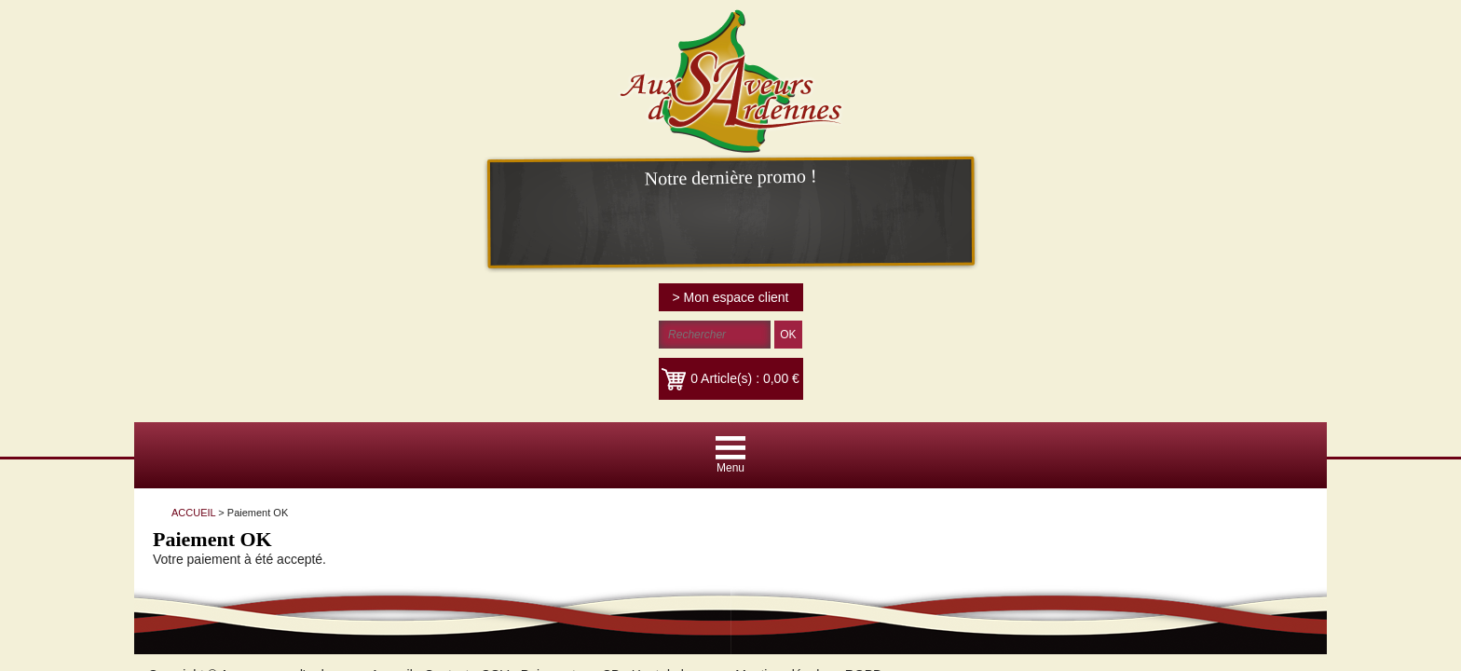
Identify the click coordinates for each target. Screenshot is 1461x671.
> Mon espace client (1254, 23)
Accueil (378, 319)
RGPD (849, 319)
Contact (432, 319)
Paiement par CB (557, 319)
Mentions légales (770, 319)
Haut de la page (664, 319)
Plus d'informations (978, 418)
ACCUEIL (250, 168)
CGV (481, 319)
